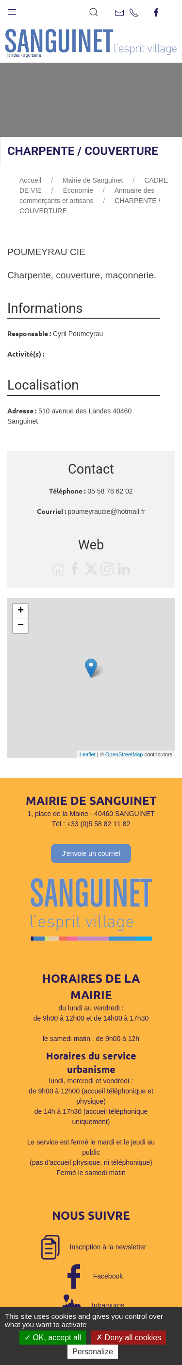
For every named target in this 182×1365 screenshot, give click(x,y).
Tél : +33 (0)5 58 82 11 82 (91, 824)
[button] (12, 9)
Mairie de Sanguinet (93, 180)
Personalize (92, 1352)
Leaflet (88, 754)
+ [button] (20, 611)
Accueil (30, 180)
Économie (78, 190)
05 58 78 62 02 (109, 491)
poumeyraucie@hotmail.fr (107, 511)
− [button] (20, 625)
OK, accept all (52, 1337)
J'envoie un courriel (91, 853)
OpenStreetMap (124, 754)
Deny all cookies (128, 1337)
